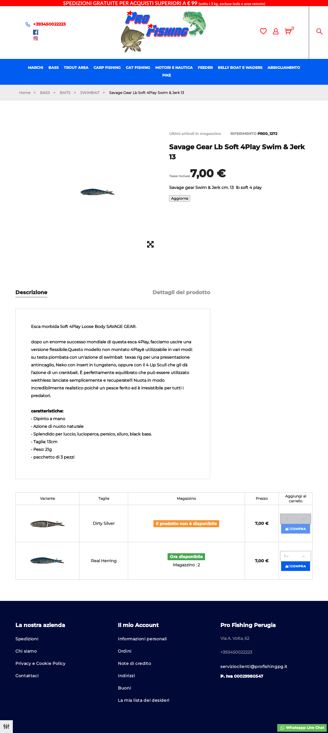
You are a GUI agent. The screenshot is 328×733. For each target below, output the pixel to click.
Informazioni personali (142, 638)
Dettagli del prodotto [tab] (181, 292)
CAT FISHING (138, 67)
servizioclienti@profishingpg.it (254, 666)
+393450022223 (49, 24)
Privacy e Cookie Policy (40, 663)
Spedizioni (26, 638)
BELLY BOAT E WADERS (240, 67)
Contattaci (26, 675)
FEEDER (205, 67)
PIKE (166, 75)
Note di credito (134, 663)
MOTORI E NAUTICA (174, 67)
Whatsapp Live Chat (302, 727)
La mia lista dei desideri (143, 700)
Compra (295, 529)
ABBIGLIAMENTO (284, 67)
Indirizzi (126, 675)
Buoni (124, 688)
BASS (53, 67)
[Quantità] (295, 519)
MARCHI (35, 67)
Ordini (124, 651)
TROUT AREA (76, 67)
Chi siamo (26, 651)
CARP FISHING (107, 67)
